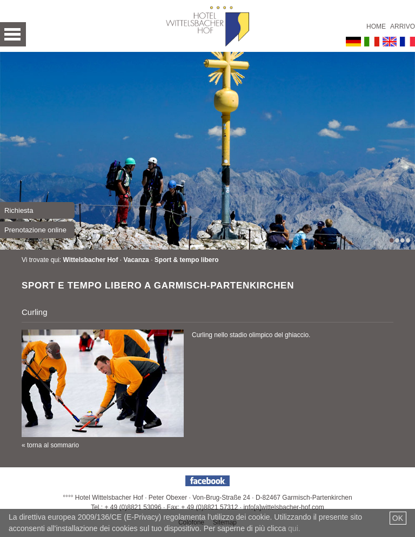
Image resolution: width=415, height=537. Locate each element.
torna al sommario (53, 445)
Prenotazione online (35, 230)
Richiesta (18, 210)
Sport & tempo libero (187, 260)
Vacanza (136, 260)
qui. (294, 528)
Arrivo (402, 26)
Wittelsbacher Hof (90, 260)
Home (376, 26)
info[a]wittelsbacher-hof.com (283, 507)
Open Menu (13, 34)
